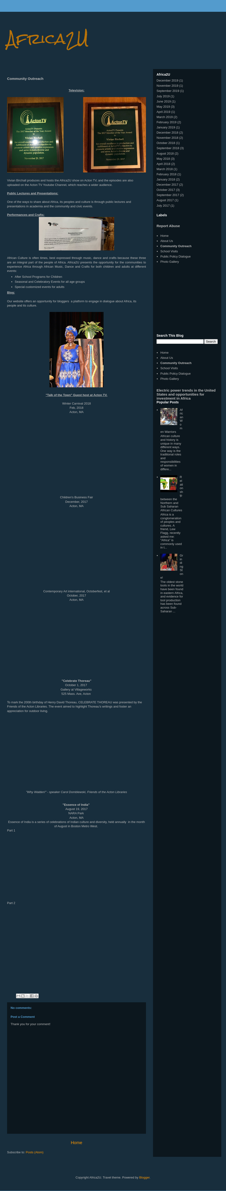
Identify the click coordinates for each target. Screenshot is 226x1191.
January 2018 (166, 179)
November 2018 (167, 137)
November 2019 (167, 85)
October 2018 (166, 143)
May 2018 (163, 158)
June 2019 (164, 101)
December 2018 (167, 132)
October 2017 (166, 190)
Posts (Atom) (35, 1152)
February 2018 (167, 174)
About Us (166, 241)
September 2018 (168, 148)
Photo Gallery (169, 261)
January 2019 (166, 127)
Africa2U (48, 38)
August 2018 (165, 153)
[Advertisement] (187, 299)
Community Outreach (175, 246)
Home (76, 1142)
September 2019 (168, 91)
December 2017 (167, 184)
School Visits (169, 251)
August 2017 (165, 200)
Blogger (144, 1177)
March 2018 (165, 169)
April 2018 (163, 164)
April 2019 (163, 112)
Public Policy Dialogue (175, 256)
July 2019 (163, 96)
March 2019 (165, 117)
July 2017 (163, 205)
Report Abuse (168, 226)
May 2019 (163, 106)
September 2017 (168, 195)
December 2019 (167, 80)
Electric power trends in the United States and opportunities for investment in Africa (186, 394)
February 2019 (167, 122)
